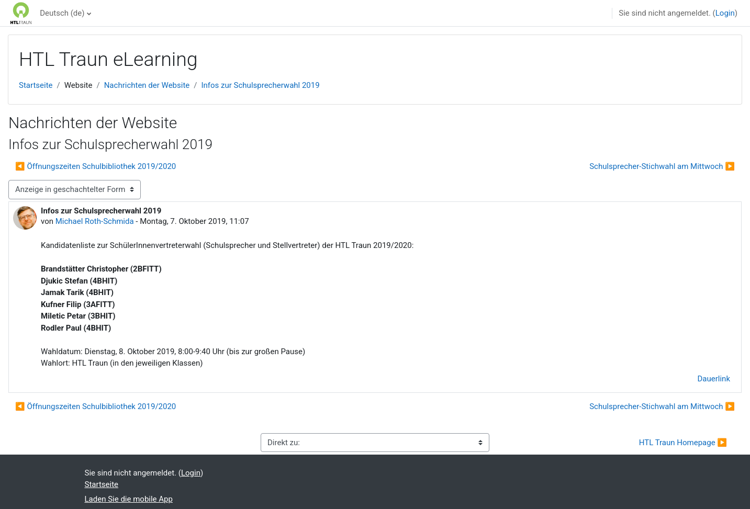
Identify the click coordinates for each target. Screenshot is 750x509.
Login (725, 13)
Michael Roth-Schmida (94, 221)
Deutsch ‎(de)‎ (62, 13)
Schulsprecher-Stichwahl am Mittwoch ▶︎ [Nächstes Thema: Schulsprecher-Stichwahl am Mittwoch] (662, 166)
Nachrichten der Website (147, 85)
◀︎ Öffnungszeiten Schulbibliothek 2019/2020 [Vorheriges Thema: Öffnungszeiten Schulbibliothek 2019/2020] (95, 166)
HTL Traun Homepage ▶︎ (683, 442)
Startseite (36, 85)
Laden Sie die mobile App (129, 499)
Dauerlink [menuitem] (714, 378)
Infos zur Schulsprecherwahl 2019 (260, 85)
